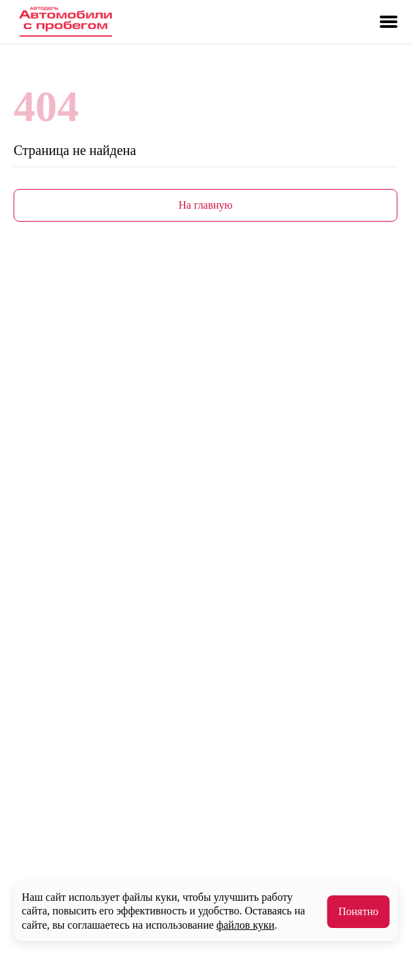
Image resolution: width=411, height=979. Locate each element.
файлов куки (245, 925)
